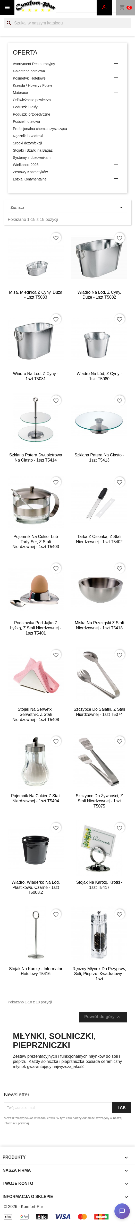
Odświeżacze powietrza (32, 100)
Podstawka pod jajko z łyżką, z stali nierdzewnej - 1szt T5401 (35, 628)
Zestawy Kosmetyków (30, 172)
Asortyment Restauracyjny (34, 64)
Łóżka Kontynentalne (30, 179)
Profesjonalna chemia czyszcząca (40, 129)
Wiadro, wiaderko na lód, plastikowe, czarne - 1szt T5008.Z (36, 887)
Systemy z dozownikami (32, 157)
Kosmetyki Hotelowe (29, 78)
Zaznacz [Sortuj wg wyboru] (67, 207)
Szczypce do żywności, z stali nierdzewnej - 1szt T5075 (99, 801)
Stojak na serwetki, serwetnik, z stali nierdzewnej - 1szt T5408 (35, 714)
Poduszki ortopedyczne (31, 114)
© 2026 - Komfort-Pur (23, 1206)
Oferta (25, 52)
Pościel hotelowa (26, 121)
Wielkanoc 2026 (26, 165)
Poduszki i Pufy (25, 107)
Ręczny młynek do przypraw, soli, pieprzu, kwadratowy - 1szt (99, 974)
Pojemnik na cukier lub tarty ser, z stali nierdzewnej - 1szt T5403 (35, 541)
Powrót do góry (103, 1017)
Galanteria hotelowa (29, 71)
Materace (20, 93)
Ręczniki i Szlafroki (28, 136)
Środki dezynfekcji (27, 143)
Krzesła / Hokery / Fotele (32, 85)
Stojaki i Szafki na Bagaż (33, 150)
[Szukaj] (67, 23)
